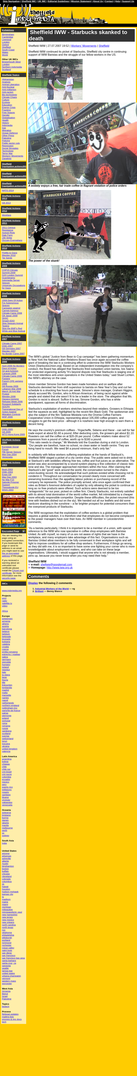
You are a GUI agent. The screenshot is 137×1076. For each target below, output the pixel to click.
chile (4, 766)
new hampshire (9, 914)
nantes (5, 697)
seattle (5, 968)
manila (5, 825)
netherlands (8, 703)
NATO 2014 (8, 190)
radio (4, 600)
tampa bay (7, 971)
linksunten (7, 685)
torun (4, 741)
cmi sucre (7, 774)
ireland (5, 667)
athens (5, 623)
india (4, 843)
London (6, 42)
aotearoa (6, 812)
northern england (10, 705)
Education (7, 105)
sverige (5, 736)
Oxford (5, 44)
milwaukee (7, 909)
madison (6, 899)
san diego (7, 953)
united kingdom (9, 749)
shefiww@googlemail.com (56, 564)
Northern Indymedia (12, 67)
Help (117, 1)
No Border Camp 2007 (13, 353)
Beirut (5, 993)
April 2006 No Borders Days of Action (13, 367)
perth (4, 830)
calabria (6, 644)
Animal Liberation (11, 84)
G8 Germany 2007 (11, 348)
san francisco (8, 955)
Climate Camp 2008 (12, 313)
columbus (7, 881)
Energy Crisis (8, 107)
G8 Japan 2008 (10, 315)
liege (4, 677)
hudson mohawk (10, 891)
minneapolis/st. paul (12, 912)
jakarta (5, 823)
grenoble (6, 662)
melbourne (7, 828)
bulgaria (6, 641)
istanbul (6, 669)
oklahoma (7, 932)
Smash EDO (8, 320)
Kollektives (8, 30)
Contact (109, 1)
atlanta (5, 861)
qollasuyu (7, 789)
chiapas (6, 764)
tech (4, 1022)
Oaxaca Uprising (10, 399)
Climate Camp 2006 (12, 376)
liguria (5, 680)
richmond (6, 942)
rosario (5, 792)
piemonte (6, 715)
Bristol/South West (11, 62)
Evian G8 (6, 474)
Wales (5, 52)
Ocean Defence (10, 133)
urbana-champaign (11, 976)
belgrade (6, 636)
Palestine (6, 138)
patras (5, 713)
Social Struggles (10, 148)
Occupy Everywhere (12, 240)
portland (6, 940)
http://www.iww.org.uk (60, 567)
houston (6, 889)
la (3, 897)
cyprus (5, 649)
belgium (6, 634)
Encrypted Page (10, 531)
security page (8, 578)
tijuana (5, 797)
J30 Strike (7, 237)
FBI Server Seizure (11, 452)
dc (3, 884)
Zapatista (6, 158)
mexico (5, 782)
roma (4, 723)
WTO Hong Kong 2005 (13, 434)
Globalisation (8, 117)
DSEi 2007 (7, 346)
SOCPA (6, 406)
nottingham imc (9, 708)
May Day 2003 (9, 477)
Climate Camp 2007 (12, 343)
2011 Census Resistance (8, 228)
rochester (7, 945)
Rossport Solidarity (11, 404)
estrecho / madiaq (11, 654)
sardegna (7, 731)
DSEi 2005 (7, 429)
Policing (6, 140)
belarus (6, 631)
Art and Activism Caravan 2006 (10, 372)
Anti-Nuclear (8, 87)
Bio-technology (9, 94)
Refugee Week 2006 (12, 401)
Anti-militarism (9, 89)
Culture (5, 99)
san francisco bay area (13, 958)
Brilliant (39, 591)
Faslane (6, 378)
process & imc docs (12, 1019)
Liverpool (6, 39)
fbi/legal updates (10, 1014)
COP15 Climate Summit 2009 (10, 271)
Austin (5, 863)
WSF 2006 (7, 417)
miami (5, 904)
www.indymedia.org (12, 590)
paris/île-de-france (11, 710)
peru (4, 784)
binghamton (8, 866)
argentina (7, 759)
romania (6, 726)
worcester (7, 983)
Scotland (6, 69)
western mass (9, 981)
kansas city (7, 894)
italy (4, 672)
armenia (6, 621)
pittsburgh (7, 937)
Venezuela (7, 457)
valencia (6, 751)
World (5, 55)
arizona (6, 853)
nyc (4, 930)
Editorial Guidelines (58, 1)
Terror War (7, 153)
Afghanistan (8, 79)
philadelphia (8, 935)
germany (6, 659)
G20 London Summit (12, 275)
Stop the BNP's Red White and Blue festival (13, 329)
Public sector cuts (11, 143)
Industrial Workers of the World (52, 588)
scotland (6, 733)
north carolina (9, 925)
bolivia (5, 761)
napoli (5, 700)
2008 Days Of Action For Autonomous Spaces (12, 303)
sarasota (6, 965)
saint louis (7, 950)
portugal (6, 720)
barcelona (7, 629)
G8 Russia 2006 (10, 386)
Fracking (6, 110)
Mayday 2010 (9, 255)
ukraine (6, 746)
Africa (5, 611)
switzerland (7, 738)
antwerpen (7, 618)
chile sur (6, 769)
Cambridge (7, 37)
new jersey (7, 917)
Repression (7, 145)
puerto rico (7, 787)
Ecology (6, 102)
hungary (6, 664)
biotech (5, 1006)
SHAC (5, 318)
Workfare (6, 215)
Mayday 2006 (9, 396)
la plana (6, 674)
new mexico (8, 919)
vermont (6, 978)
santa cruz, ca (9, 963)
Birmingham (8, 34)
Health (5, 120)
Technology (7, 151)
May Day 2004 (9, 454)
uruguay (6, 800)
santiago (6, 794)
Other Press (8, 135)
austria (5, 626)
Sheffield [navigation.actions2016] (15, 165)
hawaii (5, 886)
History (5, 122)
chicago (6, 874)
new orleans (8, 922)
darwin (5, 820)
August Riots (8, 232)
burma (5, 817)
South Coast (8, 49)
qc (3, 833)
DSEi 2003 (7, 472)
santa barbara (9, 960)
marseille (6, 695)
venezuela (7, 805)
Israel (5, 996)
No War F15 (8, 479)
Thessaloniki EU (10, 487)
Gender (6, 115)
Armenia (6, 991)
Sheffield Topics (10, 75)
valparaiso (7, 802)
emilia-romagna (10, 652)
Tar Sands (7, 258)
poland (5, 718)
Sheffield (104, 45)
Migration (6, 130)
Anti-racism (7, 92)
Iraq (4, 128)
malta (5, 692)
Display (33, 583)
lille (3, 682)
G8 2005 (6, 432)
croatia (5, 646)
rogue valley (8, 948)
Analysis (6, 82)
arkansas (6, 856)
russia (5, 728)
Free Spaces (8, 112)
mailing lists (8, 1016)
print (4, 598)
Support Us (128, 1)
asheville (6, 858)
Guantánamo (8, 277)
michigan (6, 907)
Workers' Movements (83, 45)
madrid (5, 690)
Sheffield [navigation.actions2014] (15, 184)
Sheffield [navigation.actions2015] (15, 174)
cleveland (7, 876)
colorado (6, 879)
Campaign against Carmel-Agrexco (11, 309)
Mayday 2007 (9, 351)
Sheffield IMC (29, 1)
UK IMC (42, 1)
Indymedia (7, 125)
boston (5, 868)
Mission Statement (81, 1)
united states (8, 973)
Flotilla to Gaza (9, 252)
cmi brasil (7, 771)
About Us (98, 1)
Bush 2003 (7, 469)
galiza (5, 657)
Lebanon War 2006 (11, 389)
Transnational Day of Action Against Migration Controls (12, 412)
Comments (38, 576)
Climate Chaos (9, 97)
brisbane (6, 815)
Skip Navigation (11, 1)
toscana (6, 743)
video (4, 606)
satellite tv (7, 603)
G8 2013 (6, 203)
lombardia (7, 687)
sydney (5, 835)
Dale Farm (7, 235)
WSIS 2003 (7, 490)
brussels (6, 639)
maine (5, 902)
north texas (7, 927)
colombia (6, 777)
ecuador (6, 779)
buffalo (5, 871)
